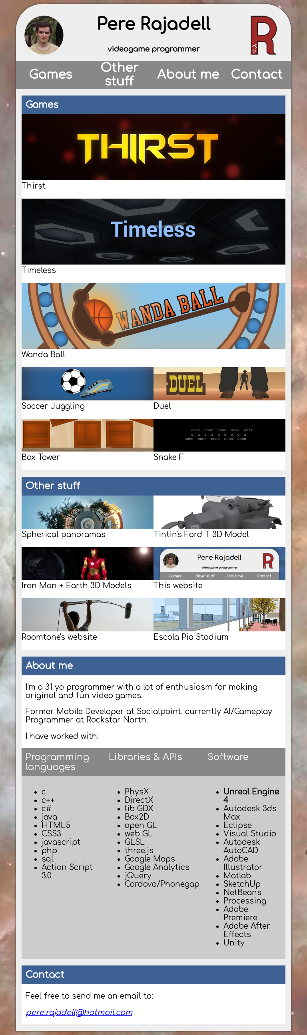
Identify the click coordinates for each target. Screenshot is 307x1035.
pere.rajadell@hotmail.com (79, 1012)
